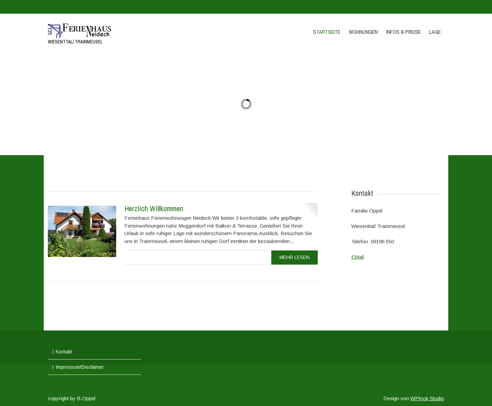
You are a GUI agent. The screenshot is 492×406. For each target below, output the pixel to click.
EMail (357, 257)
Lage (435, 32)
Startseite (327, 32)
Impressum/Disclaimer (80, 367)
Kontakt (64, 351)
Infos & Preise (403, 32)
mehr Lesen (294, 257)
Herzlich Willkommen (153, 208)
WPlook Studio (427, 398)
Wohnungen (363, 32)
